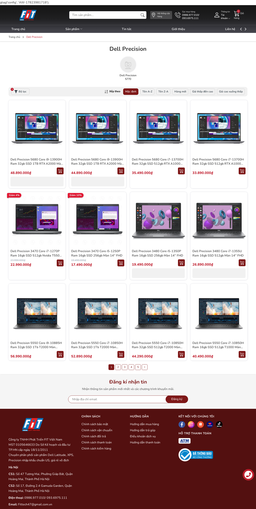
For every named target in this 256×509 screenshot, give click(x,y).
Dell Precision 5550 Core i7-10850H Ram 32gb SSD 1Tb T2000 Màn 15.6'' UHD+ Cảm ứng (97, 347)
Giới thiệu (185, 29)
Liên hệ (239, 29)
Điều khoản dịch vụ (143, 436)
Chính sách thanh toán (96, 442)
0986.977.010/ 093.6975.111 (45, 498)
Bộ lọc (18, 90)
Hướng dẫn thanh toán (145, 442)
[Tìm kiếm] (142, 15)
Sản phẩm (76, 29)
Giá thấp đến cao (202, 91)
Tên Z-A (163, 91)
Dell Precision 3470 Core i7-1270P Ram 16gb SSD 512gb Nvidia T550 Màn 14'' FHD (35, 255)
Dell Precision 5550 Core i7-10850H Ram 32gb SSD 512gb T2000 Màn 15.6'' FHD (157, 347)
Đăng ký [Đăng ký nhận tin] (176, 399)
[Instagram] (191, 424)
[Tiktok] (219, 424)
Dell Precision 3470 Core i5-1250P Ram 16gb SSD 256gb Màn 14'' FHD (96, 253)
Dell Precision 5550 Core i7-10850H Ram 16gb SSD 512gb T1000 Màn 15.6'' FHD (218, 347)
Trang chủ (18, 29)
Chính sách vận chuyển (96, 430)
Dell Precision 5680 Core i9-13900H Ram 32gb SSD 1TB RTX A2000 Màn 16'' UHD (36, 163)
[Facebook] (182, 424)
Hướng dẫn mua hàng (144, 424)
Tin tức (131, 29)
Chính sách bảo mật (94, 424)
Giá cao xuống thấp (231, 91)
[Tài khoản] (222, 15)
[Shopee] (200, 424)
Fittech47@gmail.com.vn (35, 504)
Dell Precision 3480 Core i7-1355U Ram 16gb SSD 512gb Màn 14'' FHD (218, 253)
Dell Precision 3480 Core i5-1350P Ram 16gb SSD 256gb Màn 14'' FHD (157, 253)
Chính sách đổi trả (93, 436)
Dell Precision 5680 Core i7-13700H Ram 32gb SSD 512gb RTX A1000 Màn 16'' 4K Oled (157, 163)
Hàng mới (180, 91)
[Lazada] (210, 424)
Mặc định (130, 91)
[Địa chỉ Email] (128, 399)
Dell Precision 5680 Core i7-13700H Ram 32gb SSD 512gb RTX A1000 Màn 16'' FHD (218, 163)
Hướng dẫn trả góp (142, 430)
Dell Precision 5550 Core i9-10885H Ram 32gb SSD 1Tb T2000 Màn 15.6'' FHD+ (36, 347)
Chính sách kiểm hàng (96, 448)
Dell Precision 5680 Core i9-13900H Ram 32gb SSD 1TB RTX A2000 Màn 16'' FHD (97, 163)
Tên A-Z (147, 91)
